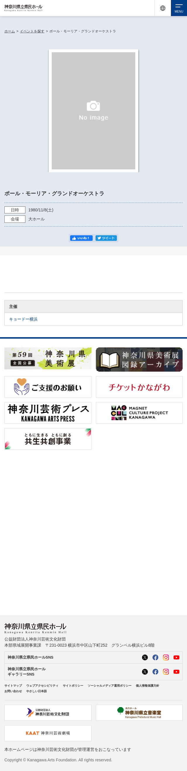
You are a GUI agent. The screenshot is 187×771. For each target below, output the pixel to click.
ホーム (9, 31)
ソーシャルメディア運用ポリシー (109, 685)
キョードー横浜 (23, 319)
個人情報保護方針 (147, 685)
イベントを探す (32, 31)
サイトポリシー (73, 685)
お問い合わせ (13, 691)
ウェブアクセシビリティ (42, 685)
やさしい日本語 (36, 691)
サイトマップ (13, 685)
